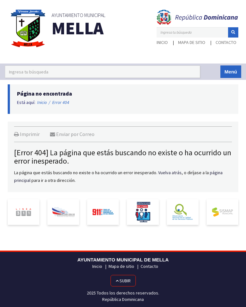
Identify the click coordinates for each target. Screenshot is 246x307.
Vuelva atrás (170, 172)
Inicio (162, 42)
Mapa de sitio (191, 42)
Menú (231, 71)
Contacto (226, 42)
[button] (233, 32)
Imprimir (27, 134)
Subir (123, 281)
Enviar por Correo (72, 134)
